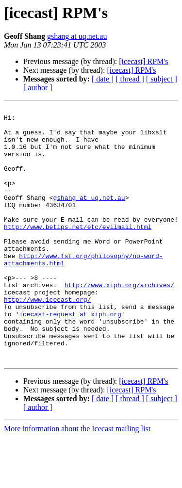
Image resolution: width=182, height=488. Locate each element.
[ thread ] (130, 79)
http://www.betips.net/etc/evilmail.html (77, 251)
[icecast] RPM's (143, 61)
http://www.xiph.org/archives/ (119, 321)
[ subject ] (161, 79)
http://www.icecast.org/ (47, 338)
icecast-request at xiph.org (70, 356)
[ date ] (103, 79)
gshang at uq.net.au (77, 36)
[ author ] (37, 87)
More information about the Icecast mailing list (77, 479)
